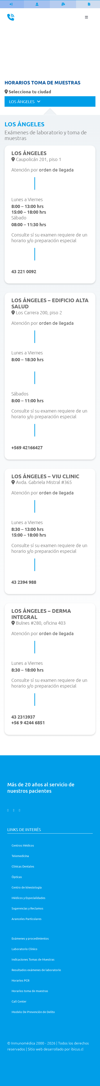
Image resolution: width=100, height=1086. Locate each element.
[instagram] (13, 810)
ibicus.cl (77, 1048)
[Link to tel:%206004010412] (10, 17)
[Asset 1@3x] (50, 14)
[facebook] (7, 810)
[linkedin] (19, 810)
